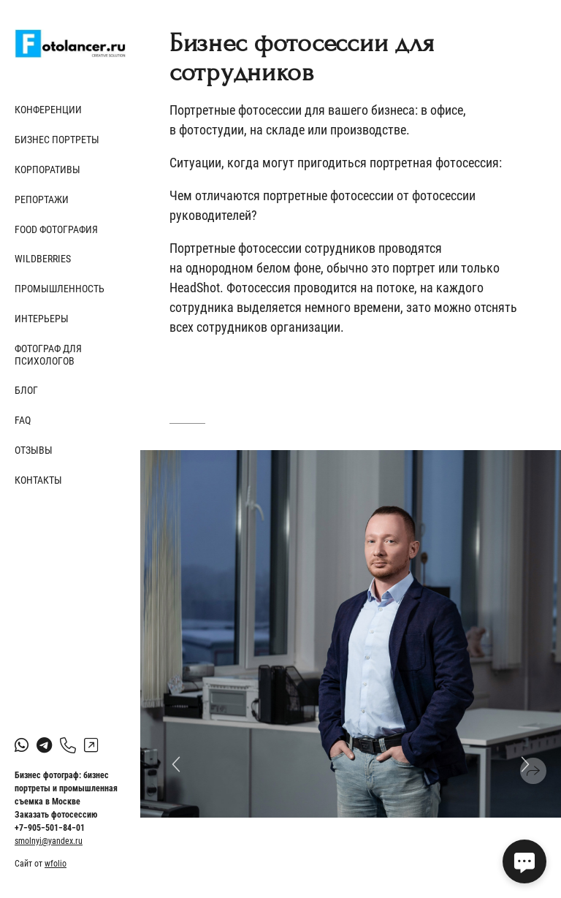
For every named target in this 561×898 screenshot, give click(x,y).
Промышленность (59, 288)
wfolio (55, 864)
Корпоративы (47, 169)
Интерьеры (42, 318)
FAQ (23, 420)
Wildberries (43, 259)
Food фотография (56, 229)
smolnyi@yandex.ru (49, 841)
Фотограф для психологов (48, 355)
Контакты (38, 480)
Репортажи (42, 199)
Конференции (48, 109)
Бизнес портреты (57, 139)
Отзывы (34, 450)
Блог (26, 390)
